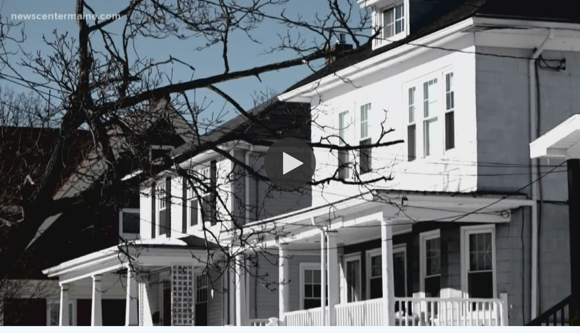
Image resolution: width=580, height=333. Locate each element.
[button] (290, 163)
